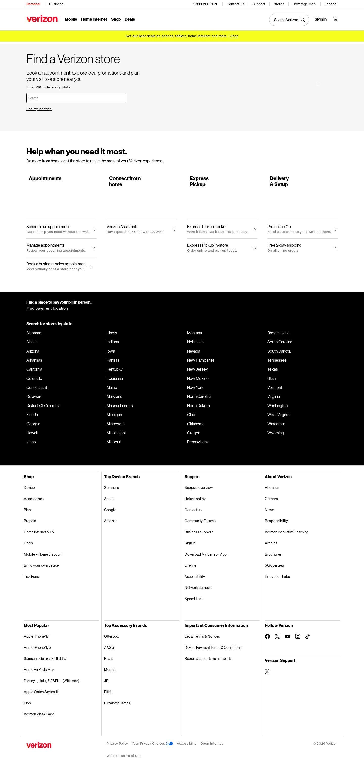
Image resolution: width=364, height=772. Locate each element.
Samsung (111, 489)
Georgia (33, 425)
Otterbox (111, 638)
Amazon (110, 522)
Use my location (39, 108)
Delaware (34, 398)
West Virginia (278, 416)
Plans (28, 511)
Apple (109, 500)
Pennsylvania (198, 443)
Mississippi (116, 434)
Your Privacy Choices (152, 745)
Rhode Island (278, 334)
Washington (277, 407)
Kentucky (115, 371)
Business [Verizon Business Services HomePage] (56, 4)
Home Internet (94, 19)
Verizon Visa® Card (39, 715)
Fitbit (108, 693)
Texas (272, 371)
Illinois (112, 334)
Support (259, 4)
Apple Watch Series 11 (41, 693)
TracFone (31, 578)
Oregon (193, 434)
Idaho (31, 443)
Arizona (32, 353)
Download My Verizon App (206, 556)
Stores (279, 4)
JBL (107, 682)
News (269, 511)
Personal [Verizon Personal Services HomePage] (33, 4)
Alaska (32, 343)
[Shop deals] (234, 36)
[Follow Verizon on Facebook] (267, 637)
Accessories (34, 500)
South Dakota (279, 353)
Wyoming (275, 434)
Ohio (191, 416)
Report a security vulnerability (208, 660)
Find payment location (47, 310)
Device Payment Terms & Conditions (213, 649)
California (34, 371)
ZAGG (109, 649)
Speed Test (193, 600)
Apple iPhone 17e (37, 649)
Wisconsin (276, 425)
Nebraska (195, 343)
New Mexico (198, 380)
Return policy (195, 500)
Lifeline (190, 567)
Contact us (235, 4)
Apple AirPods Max (39, 671)
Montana (194, 334)
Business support (199, 533)
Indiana (113, 343)
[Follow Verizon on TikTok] (307, 638)
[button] (90, 269)
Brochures (273, 556)
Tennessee (277, 362)
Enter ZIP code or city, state (48, 87)
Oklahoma (195, 425)
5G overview (275, 567)
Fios (27, 704)
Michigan (114, 416)
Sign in (190, 544)
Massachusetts (120, 407)
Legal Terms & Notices (202, 638)
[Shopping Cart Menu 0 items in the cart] (335, 19)
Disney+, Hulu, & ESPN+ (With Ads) (51, 682)
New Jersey (197, 371)
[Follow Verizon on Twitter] (277, 637)
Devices (30, 489)
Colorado (34, 380)
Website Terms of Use (124, 757)
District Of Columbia (43, 407)
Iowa (111, 353)
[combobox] (76, 97)
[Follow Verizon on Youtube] (287, 637)
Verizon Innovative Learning (287, 533)
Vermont (274, 389)
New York (195, 389)
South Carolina (279, 343)
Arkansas (34, 362)
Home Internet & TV (39, 533)
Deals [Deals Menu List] (130, 19)
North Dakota (198, 407)
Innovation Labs (277, 578)
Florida (32, 416)
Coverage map (304, 4)
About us (272, 489)
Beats (108, 660)
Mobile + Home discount (43, 556)
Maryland (114, 398)
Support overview (199, 489)
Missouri (114, 443)
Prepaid (30, 522)
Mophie (110, 671)
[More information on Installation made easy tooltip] (318, 113)
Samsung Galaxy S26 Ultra (45, 660)
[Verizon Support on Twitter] (267, 673)
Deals (28, 544)
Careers (271, 500)
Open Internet (211, 745)
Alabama (33, 334)
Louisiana (115, 380)
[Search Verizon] (289, 20)
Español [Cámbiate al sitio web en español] (331, 4)
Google (110, 511)
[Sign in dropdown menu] (321, 19)
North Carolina (199, 398)
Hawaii (32, 434)
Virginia (273, 398)
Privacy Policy (117, 745)
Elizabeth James (117, 704)
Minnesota (116, 425)
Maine (112, 389)
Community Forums (200, 522)
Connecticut (36, 389)
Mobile (71, 19)
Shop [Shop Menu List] (116, 19)
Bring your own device (41, 567)
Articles (271, 544)
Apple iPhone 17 (36, 638)
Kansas (113, 362)
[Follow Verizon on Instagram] (297, 637)
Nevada (193, 353)
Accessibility (195, 578)
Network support (198, 589)
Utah (271, 380)
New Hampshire (201, 362)
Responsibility (276, 522)
